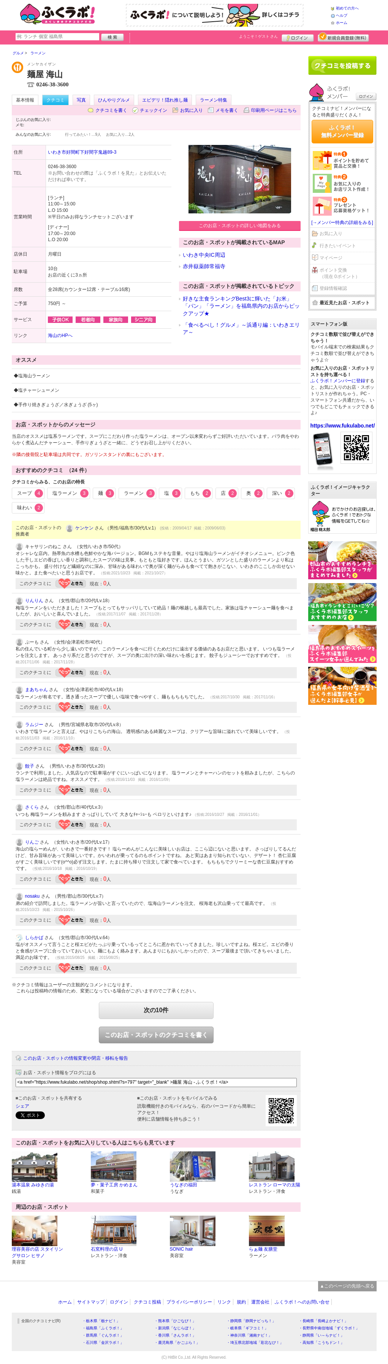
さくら (32, 807)
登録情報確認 (333, 288)
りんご (32, 842)
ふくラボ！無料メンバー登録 (342, 131)
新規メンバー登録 (343, 37)
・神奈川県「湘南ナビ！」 (249, 1335)
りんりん (34, 600)
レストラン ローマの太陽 (274, 1185)
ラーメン (139, 493)
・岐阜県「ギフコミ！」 (247, 1328)
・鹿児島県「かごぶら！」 (177, 1342)
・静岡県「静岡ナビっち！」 (251, 1321)
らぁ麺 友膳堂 (263, 1249)
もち (200, 493)
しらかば (34, 937)
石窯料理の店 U (107, 1249)
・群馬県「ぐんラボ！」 (103, 1335)
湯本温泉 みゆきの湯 (33, 1185)
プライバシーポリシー (189, 1302)
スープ (30, 493)
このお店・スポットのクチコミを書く (156, 1035)
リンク (224, 1302)
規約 (241, 1302)
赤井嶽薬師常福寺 (204, 266)
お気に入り (191, 110)
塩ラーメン (70, 493)
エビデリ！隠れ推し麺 (165, 100)
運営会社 (260, 1302)
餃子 (29, 766)
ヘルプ (341, 15)
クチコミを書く (111, 110)
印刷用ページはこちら (274, 110)
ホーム (341, 23)
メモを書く (226, 110)
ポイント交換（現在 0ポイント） (340, 273)
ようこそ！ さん (258, 36)
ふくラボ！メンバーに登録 (337, 380)
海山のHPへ (60, 335)
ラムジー (34, 724)
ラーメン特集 (213, 100)
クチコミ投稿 (147, 1302)
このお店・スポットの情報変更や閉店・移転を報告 (75, 1058)
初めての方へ (347, 8)
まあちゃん (36, 689)
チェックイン (153, 110)
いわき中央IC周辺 (204, 255)
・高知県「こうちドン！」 (321, 1342)
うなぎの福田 (183, 1185)
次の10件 (156, 1010)
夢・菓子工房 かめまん (114, 1185)
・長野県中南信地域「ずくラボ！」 (329, 1328)
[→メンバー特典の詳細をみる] (342, 222)
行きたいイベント (338, 245)
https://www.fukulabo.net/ (342, 426)
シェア (22, 1106)
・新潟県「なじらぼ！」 (175, 1328)
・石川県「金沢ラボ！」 (103, 1342)
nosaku (32, 896)
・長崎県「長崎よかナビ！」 (323, 1321)
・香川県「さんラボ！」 (175, 1335)
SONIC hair (181, 1249)
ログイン (298, 37)
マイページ (331, 258)
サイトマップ (91, 1302)
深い (282, 493)
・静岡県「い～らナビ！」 (321, 1335)
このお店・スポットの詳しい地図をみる (240, 225)
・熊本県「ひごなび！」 (175, 1321)
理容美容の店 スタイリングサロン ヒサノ (37, 1252)
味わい (30, 508)
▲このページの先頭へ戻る (347, 1286)
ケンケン (84, 528)
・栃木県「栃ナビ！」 (101, 1321)
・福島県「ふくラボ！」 (103, 1328)
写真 (81, 100)
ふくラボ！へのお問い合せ (302, 1302)
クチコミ (55, 100)
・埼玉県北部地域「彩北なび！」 (254, 1342)
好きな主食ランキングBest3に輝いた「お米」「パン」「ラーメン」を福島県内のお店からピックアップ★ (241, 306)
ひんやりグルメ (114, 100)
